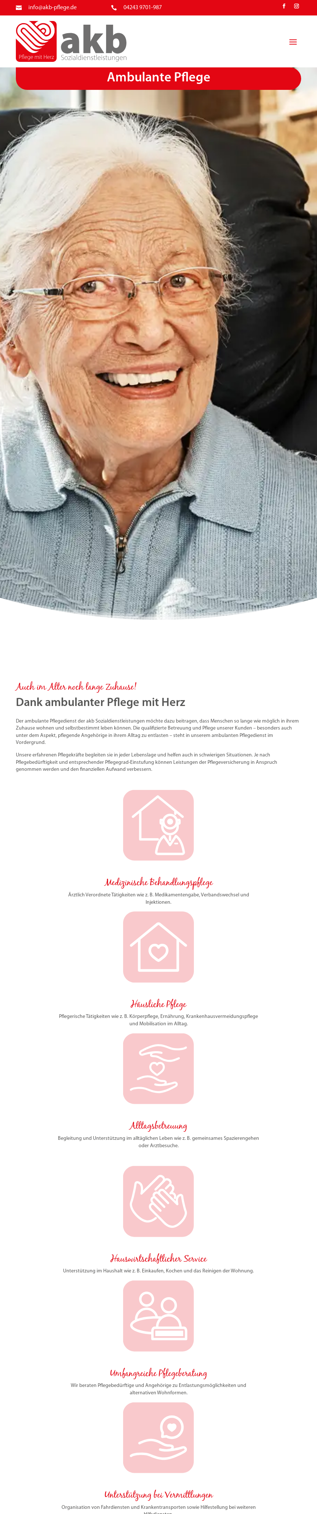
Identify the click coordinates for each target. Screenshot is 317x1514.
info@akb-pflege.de (52, 8)
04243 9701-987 (142, 8)
